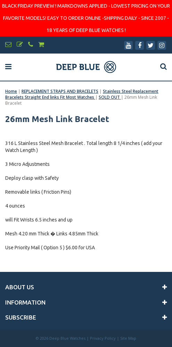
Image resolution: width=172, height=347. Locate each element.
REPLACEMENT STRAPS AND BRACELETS (60, 91)
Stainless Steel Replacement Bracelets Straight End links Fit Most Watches (81, 94)
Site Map (128, 338)
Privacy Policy (103, 338)
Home (11, 91)
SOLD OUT (110, 97)
